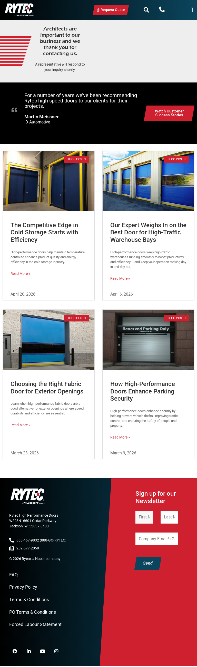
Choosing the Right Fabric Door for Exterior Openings (47, 387)
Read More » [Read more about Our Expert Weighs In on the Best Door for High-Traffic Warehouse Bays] (120, 278)
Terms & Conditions (29, 599)
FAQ (13, 574)
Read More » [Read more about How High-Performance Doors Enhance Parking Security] (120, 437)
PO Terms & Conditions (32, 612)
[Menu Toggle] (192, 10)
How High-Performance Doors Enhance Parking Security (142, 391)
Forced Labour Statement (35, 624)
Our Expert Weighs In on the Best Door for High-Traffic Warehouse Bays (148, 233)
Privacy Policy (23, 587)
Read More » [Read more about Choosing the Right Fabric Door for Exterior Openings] (20, 425)
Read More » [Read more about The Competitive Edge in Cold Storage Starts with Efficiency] (20, 273)
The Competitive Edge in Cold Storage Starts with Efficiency (44, 233)
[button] (146, 10)
